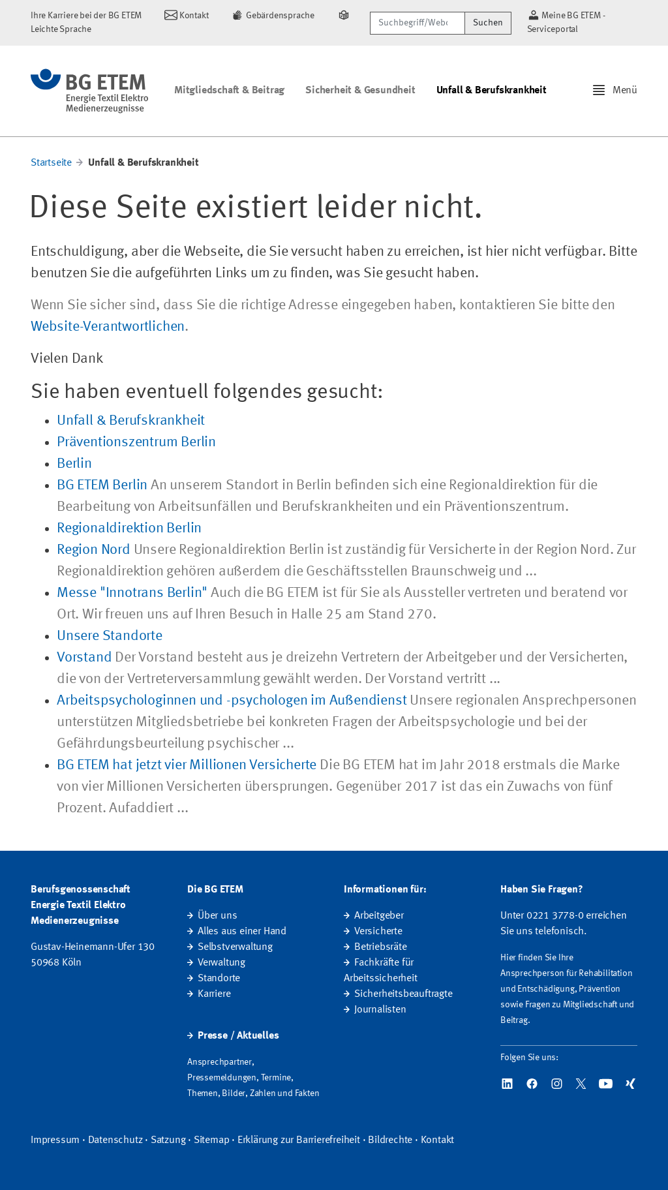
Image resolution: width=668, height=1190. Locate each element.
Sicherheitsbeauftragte (403, 994)
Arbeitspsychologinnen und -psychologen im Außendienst (231, 701)
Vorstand (84, 657)
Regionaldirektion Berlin (129, 528)
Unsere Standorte (109, 636)
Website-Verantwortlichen (108, 327)
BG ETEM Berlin (102, 485)
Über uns (217, 916)
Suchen (488, 22)
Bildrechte (390, 1140)
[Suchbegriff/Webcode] (417, 23)
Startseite (51, 163)
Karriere (214, 994)
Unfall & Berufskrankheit (491, 90)
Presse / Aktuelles (238, 1036)
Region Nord (93, 550)
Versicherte (378, 931)
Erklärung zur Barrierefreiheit (298, 1140)
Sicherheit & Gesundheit (360, 90)
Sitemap (212, 1140)
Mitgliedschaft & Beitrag (229, 90)
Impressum (55, 1140)
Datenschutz (115, 1140)
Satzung (168, 1140)
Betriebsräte (380, 947)
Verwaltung (221, 963)
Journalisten (380, 1010)
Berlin (74, 464)
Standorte (219, 978)
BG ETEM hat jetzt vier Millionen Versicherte (186, 765)
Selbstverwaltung (235, 947)
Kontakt (438, 1140)
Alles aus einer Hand (242, 931)
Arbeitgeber (379, 916)
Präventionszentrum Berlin (136, 442)
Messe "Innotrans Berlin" (132, 593)
